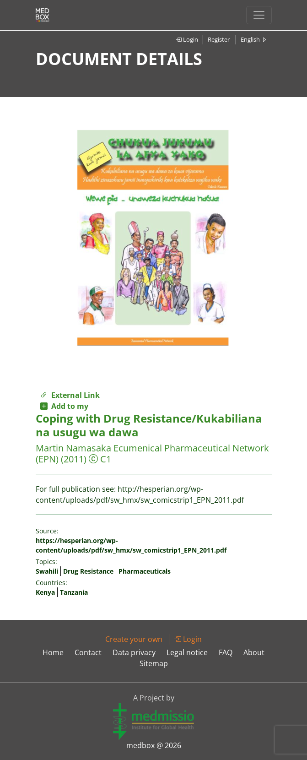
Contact (88, 652)
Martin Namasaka (73, 448)
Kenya (45, 592)
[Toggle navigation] (259, 15)
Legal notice (187, 652)
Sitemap (154, 663)
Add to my (64, 406)
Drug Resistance (88, 571)
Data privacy (134, 652)
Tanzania (74, 592)
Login (187, 39)
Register (219, 39)
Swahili (47, 571)
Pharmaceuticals (144, 571)
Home (53, 652)
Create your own (133, 639)
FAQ (225, 652)
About (253, 652)
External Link (70, 395)
